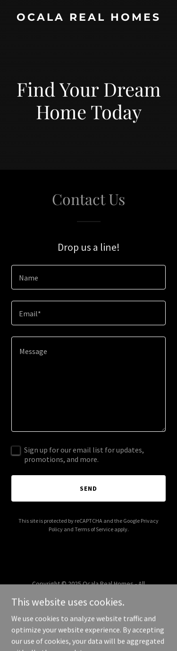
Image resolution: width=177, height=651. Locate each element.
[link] (88, 18)
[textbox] (88, 277)
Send (88, 488)
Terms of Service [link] (94, 529)
